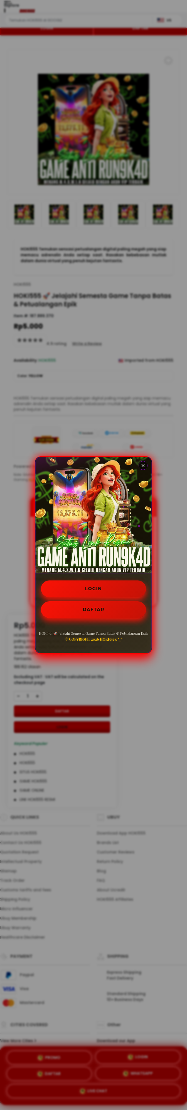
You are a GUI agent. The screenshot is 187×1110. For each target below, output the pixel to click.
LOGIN (93, 588)
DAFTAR (93, 609)
